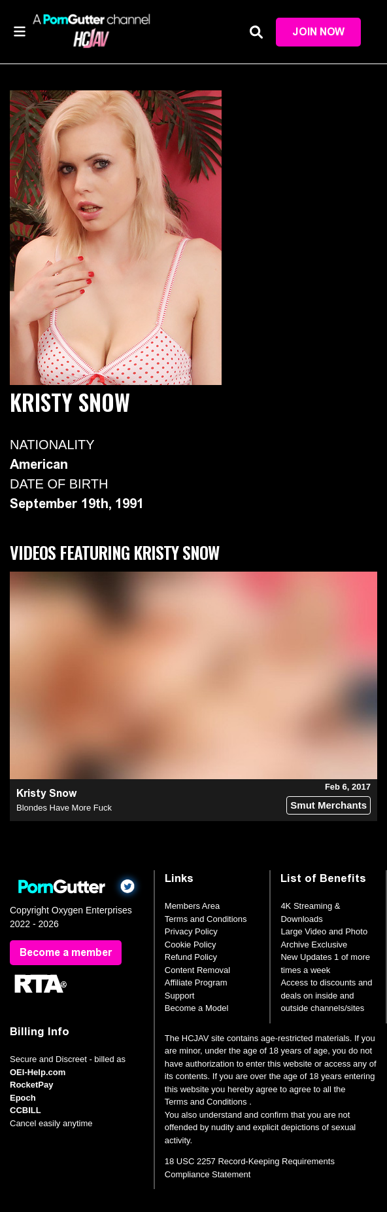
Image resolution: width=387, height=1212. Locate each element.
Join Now (318, 32)
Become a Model (197, 1008)
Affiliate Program (196, 982)
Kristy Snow (46, 793)
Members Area (192, 906)
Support (180, 996)
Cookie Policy (190, 944)
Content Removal (197, 970)
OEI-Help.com (37, 1072)
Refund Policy (191, 957)
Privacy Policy (191, 931)
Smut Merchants (328, 805)
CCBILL (25, 1110)
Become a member (66, 952)
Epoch (23, 1098)
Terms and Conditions (206, 919)
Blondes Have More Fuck (64, 808)
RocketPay (31, 1085)
